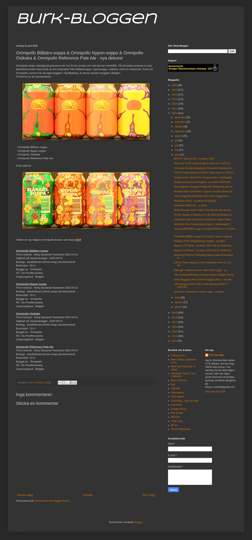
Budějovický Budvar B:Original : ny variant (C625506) (202, 182)
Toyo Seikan (177, 396)
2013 (175, 340)
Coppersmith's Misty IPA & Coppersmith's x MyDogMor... (204, 177)
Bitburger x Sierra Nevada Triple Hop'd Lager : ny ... (201, 270)
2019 (175, 312)
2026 (175, 85)
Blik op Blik (177, 413)
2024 (175, 94)
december (180, 117)
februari (179, 302)
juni (177, 145)
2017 (175, 322)
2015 (175, 331)
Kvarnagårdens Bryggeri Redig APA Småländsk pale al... (204, 186)
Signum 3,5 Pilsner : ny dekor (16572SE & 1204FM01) (203, 245)
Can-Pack (176, 404)
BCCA (174, 425)
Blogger (138, 522)
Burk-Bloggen (86, 19)
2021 (175, 108)
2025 (175, 89)
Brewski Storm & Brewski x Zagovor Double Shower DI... (204, 191)
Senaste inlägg (25, 495)
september (181, 131)
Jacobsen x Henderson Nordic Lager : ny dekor (199, 291)
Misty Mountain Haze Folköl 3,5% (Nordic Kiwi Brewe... (203, 210)
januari (178, 307)
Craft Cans (176, 421)
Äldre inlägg (148, 495)
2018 (175, 317)
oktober (179, 126)
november (180, 122)
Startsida (87, 495)
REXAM (175, 417)
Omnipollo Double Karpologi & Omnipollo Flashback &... (203, 168)
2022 (175, 103)
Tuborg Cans (178, 355)
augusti (179, 136)
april (177, 154)
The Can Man (216, 355)
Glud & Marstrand (180, 429)
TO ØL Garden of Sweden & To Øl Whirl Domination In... (204, 214)
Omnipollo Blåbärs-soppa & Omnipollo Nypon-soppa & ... (204, 236)
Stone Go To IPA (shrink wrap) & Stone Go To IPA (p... (202, 163)
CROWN (175, 388)
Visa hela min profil (215, 391)
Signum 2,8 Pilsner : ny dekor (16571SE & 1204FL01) (202, 250)
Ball (173, 384)
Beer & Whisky (179, 380)
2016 (175, 327)
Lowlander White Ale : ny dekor (190, 205)
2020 (175, 113)
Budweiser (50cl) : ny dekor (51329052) (195, 201)
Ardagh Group (178, 409)
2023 (175, 99)
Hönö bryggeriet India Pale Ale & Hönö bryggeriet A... (202, 196)
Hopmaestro (177, 392)
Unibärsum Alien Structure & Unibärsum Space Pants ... (203, 219)
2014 (175, 336)
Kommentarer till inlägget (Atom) (52, 500)
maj (177, 150)
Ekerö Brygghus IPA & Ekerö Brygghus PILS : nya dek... (204, 279)
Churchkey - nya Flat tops (184, 400)
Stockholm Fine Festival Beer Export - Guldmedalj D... (202, 224)
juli (176, 140)
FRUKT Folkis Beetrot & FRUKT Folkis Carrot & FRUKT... (204, 172)
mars (178, 297)
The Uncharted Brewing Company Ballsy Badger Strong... (204, 274)
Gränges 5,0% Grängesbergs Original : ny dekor (199, 241)
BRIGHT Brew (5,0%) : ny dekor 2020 (194, 158)
